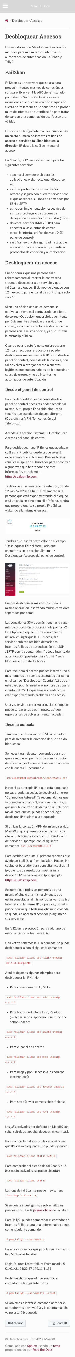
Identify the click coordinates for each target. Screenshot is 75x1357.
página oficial (42, 1210)
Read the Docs (42, 1349)
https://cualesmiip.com (21, 476)
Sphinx (32, 1346)
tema (56, 1346)
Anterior (15, 1323)
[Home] (6, 20)
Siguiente (59, 1323)
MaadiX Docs (40, 6)
